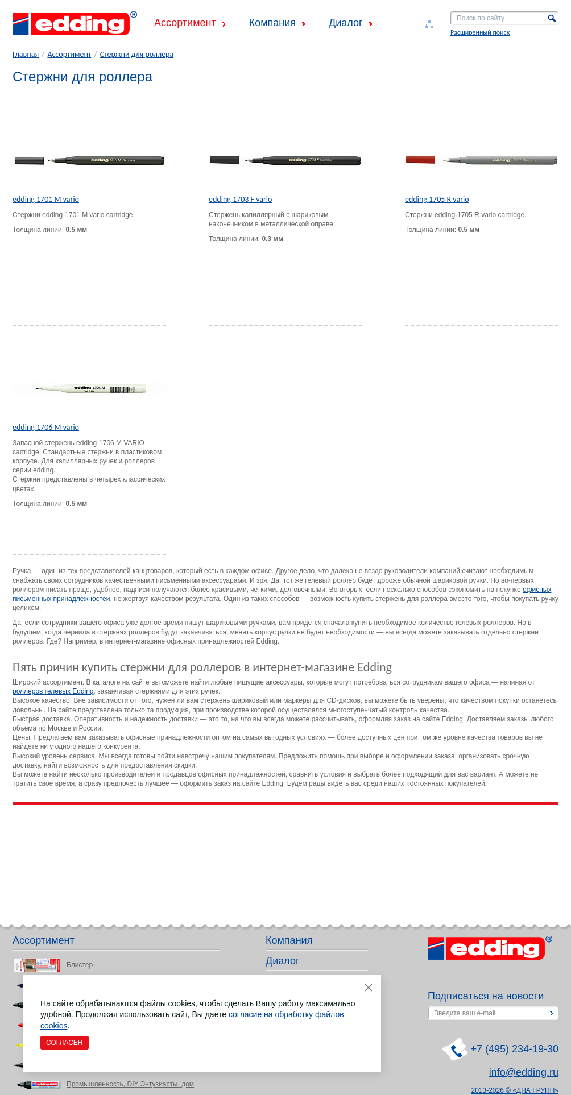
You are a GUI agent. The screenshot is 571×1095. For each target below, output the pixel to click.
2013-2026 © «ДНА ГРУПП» (515, 1090)
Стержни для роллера (136, 54)
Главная (26, 54)
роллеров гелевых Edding (53, 691)
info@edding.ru (523, 1072)
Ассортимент (185, 22)
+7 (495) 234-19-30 (514, 1049)
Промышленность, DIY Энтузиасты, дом (130, 1084)
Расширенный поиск (480, 32)
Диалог (346, 22)
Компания (272, 22)
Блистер (80, 965)
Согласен (64, 1043)
